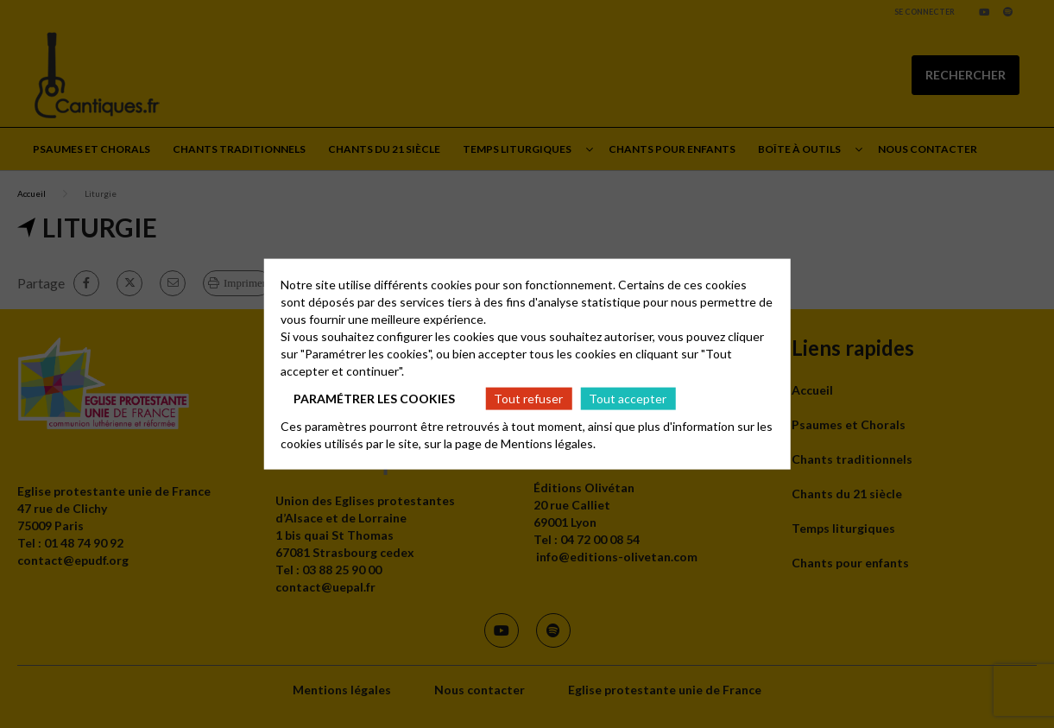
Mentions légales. (548, 443)
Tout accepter (627, 397)
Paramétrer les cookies (374, 397)
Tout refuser (528, 397)
